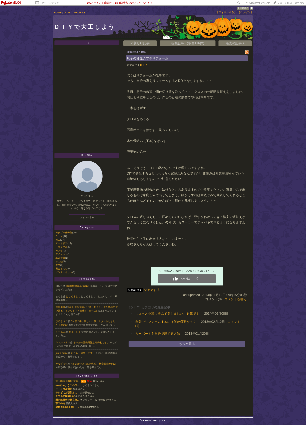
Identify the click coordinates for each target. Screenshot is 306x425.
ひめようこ (62, 321)
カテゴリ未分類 (63, 232)
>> (258, 2)
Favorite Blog (87, 376)
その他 (59, 261)
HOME (58, 12)
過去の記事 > (235, 43)
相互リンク (75, 332)
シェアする (152, 289)
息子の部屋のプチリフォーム (147, 58)
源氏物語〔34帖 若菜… (68, 381)
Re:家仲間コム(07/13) (78, 285)
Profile (86, 155)
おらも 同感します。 (83, 353)
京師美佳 (60, 307)
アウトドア (61, 243)
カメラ (59, 250)
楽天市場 (299, 2)
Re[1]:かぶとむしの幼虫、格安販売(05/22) (93, 363)
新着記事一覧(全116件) (187, 43)
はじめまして (73, 296)
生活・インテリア (49, 2)
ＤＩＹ (59, 236)
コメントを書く (235, 299)
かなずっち (62, 363)
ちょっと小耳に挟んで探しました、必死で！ (167, 313)
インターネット (63, 272)
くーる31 (60, 332)
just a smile (62, 353)
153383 (243, 8)
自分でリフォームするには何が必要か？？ (165, 322)
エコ (57, 265)
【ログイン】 (245, 12)
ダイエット (61, 254)
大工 (57, 239)
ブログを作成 (284, 2)
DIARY (68, 12)
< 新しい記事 (140, 43)
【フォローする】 (226, 12)
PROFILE (80, 12)
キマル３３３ (63, 342)
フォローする (87, 217)
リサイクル (61, 247)
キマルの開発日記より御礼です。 (91, 342)
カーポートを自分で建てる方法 (157, 333)
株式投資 (60, 257)
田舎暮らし (61, 268)
